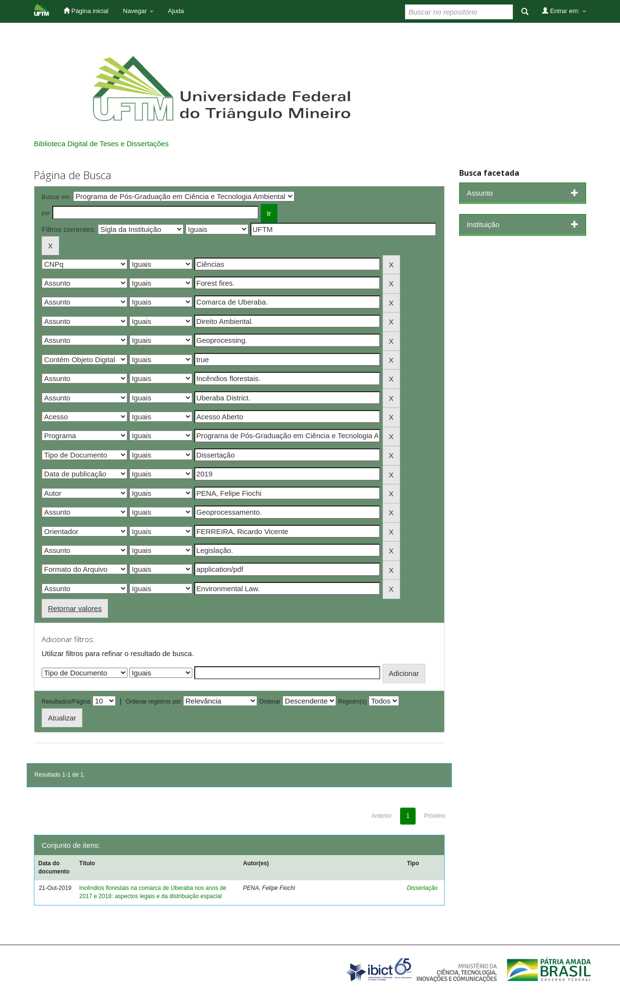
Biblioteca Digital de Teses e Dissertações (101, 143)
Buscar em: (56, 197)
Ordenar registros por (153, 701)
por (46, 213)
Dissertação (422, 888)
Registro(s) (352, 701)
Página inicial (85, 11)
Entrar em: (564, 11)
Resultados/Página (66, 701)
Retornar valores (75, 608)
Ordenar (269, 701)
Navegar (138, 11)
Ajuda (176, 11)
